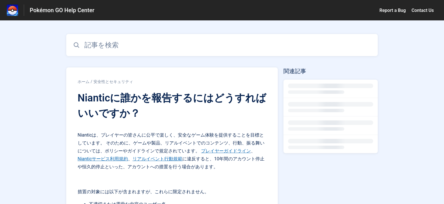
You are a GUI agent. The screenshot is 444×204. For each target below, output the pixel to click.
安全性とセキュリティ (113, 81)
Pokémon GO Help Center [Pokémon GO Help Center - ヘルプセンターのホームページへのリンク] (62, 10)
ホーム (83, 81)
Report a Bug (392, 10)
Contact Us (422, 10)
